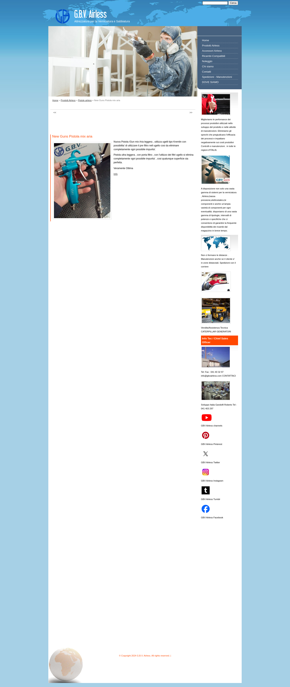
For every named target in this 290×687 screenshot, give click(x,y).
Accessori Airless (212, 50)
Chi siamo (208, 66)
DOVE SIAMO (210, 82)
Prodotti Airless (68, 100)
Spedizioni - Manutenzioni (217, 76)
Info (116, 174)
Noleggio (207, 61)
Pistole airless (85, 100)
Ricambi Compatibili (213, 56)
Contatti (206, 71)
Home (55, 100)
